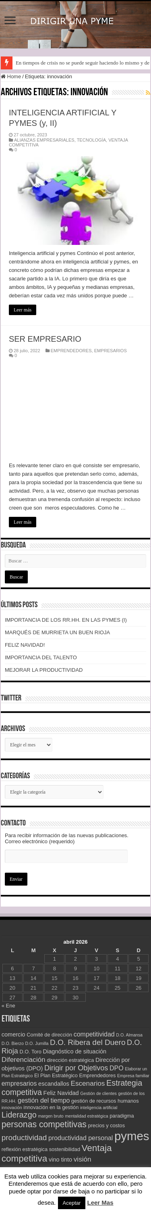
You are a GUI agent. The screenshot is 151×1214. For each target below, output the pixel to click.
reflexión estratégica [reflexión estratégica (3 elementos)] (25, 1149)
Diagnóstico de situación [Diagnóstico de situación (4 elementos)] (75, 1051)
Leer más (22, 310)
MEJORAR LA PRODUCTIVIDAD (44, 670)
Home (11, 76)
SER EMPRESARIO (45, 338)
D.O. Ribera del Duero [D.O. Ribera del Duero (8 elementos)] (87, 1042)
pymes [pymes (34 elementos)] (131, 1136)
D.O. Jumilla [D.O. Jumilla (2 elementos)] (36, 1043)
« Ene (8, 1006)
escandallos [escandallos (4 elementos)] (53, 1083)
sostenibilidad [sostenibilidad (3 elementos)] (64, 1149)
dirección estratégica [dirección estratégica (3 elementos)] (70, 1060)
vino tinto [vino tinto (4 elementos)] (60, 1159)
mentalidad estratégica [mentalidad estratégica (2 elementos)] (86, 1116)
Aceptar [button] (72, 1203)
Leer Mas (100, 1202)
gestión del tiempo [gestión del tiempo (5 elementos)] (44, 1100)
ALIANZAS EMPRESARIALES (44, 140)
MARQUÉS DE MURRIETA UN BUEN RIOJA (57, 632)
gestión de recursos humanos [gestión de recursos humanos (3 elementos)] (105, 1101)
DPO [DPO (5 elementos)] (117, 1068)
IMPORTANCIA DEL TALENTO (41, 657)
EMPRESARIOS (110, 350)
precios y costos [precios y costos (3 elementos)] (106, 1125)
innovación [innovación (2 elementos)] (12, 1107)
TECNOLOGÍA (91, 140)
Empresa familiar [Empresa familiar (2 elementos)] (133, 1075)
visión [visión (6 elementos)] (82, 1159)
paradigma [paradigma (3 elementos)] (122, 1116)
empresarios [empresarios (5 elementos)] (19, 1083)
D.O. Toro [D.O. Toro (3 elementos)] (30, 1052)
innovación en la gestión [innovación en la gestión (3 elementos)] (51, 1107)
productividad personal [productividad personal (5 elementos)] (80, 1138)
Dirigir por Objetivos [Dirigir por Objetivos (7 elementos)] (76, 1068)
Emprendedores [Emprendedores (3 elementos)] (97, 1075)
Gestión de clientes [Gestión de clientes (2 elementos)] (98, 1093)
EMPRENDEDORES (71, 350)
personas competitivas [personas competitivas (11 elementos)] (44, 1124)
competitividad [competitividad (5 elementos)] (94, 1034)
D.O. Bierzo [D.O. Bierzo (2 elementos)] (13, 1043)
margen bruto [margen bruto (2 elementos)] (50, 1116)
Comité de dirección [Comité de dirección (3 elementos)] (49, 1035)
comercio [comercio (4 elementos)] (13, 1034)
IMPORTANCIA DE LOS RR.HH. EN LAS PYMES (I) (66, 620)
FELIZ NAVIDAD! (25, 645)
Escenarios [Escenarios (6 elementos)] (87, 1083)
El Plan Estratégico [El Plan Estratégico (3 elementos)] (56, 1075)
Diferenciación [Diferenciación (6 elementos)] (24, 1059)
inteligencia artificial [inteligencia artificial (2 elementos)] (98, 1107)
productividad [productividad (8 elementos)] (24, 1137)
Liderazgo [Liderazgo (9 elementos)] (19, 1114)
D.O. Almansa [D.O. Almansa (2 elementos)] (129, 1034)
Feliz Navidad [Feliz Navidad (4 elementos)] (61, 1093)
